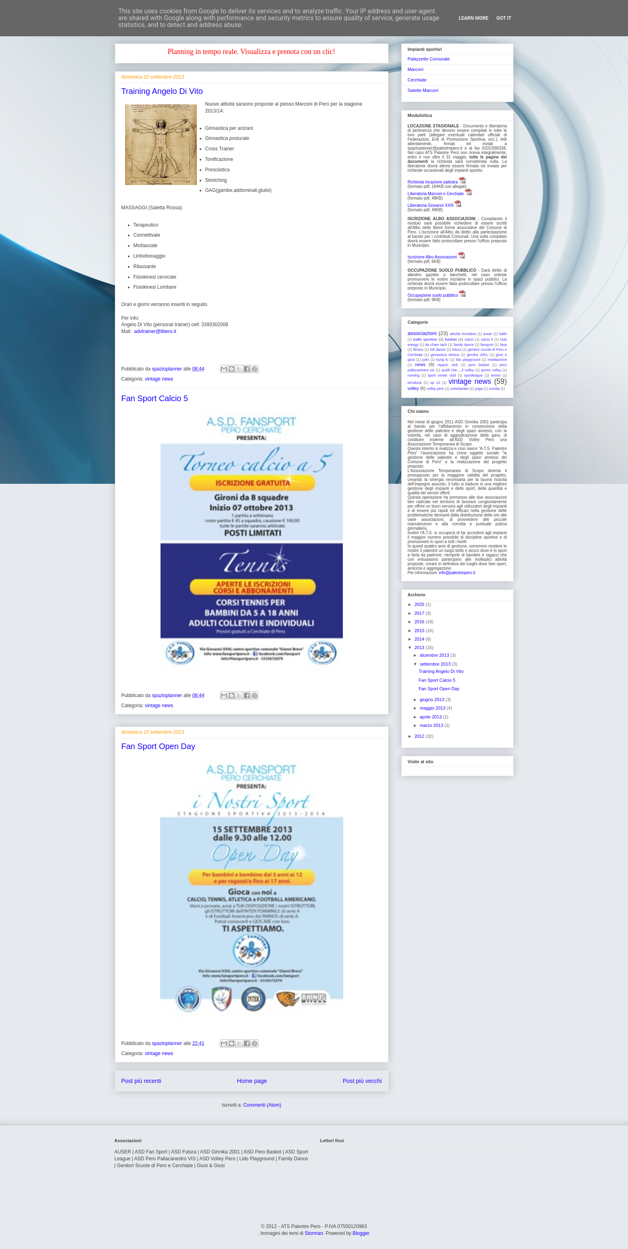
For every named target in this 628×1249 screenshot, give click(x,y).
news (420, 364)
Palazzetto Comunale (429, 58)
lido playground (468, 360)
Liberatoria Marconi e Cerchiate (436, 194)
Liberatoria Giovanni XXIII (431, 205)
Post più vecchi (362, 1081)
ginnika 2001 (477, 355)
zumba (494, 389)
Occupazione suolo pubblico (433, 295)
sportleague (473, 375)
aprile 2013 (431, 716)
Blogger (361, 1233)
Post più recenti (141, 1081)
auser (487, 334)
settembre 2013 (436, 664)
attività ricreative (463, 334)
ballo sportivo (425, 339)
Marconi (416, 69)
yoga (479, 389)
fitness (418, 350)
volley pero (435, 389)
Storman (314, 1233)
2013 (420, 647)
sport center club (442, 375)
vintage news (159, 379)
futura (456, 350)
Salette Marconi (423, 90)
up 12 (435, 383)
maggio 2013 (433, 708)
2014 (420, 639)
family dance (464, 345)
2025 (420, 604)
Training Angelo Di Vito (162, 91)
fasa (503, 345)
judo (425, 360)
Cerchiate (417, 79)
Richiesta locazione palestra (433, 182)
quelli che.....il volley (458, 370)
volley (413, 388)
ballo (503, 334)
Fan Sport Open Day (158, 746)
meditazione (497, 360)
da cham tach (436, 345)
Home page (252, 1081)
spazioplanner (168, 369)
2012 (420, 736)
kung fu (442, 360)
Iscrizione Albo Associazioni (432, 257)
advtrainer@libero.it (155, 331)
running (413, 375)
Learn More (473, 18)
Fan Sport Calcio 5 (154, 398)
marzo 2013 (432, 725)
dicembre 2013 (435, 655)
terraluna (415, 383)
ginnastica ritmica (445, 355)
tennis (495, 375)
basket (451, 339)
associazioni (422, 333)
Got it (504, 18)
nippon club (448, 365)
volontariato (459, 389)
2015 (420, 630)
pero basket (478, 365)
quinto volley (491, 370)
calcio (469, 339)
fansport (486, 345)
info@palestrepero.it (457, 572)
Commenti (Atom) (262, 1105)
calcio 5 (487, 339)
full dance (437, 350)
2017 (420, 613)
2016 (420, 621)
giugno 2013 (433, 699)
